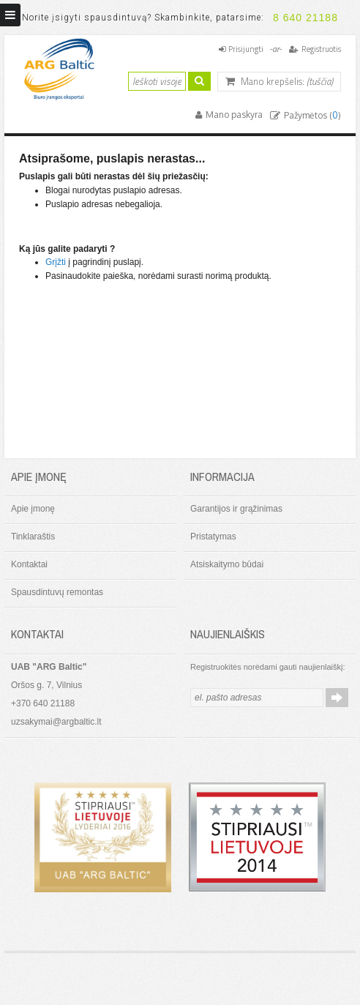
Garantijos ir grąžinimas (236, 509)
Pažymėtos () (311, 115)
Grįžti (55, 262)
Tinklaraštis (33, 536)
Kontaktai (29, 564)
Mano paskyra (233, 114)
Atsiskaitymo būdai (226, 564)
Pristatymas (213, 536)
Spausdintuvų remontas (57, 592)
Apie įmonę (33, 509)
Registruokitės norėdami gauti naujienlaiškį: (267, 666)
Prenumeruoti (337, 697)
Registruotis (321, 49)
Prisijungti (245, 49)
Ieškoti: (119, 79)
